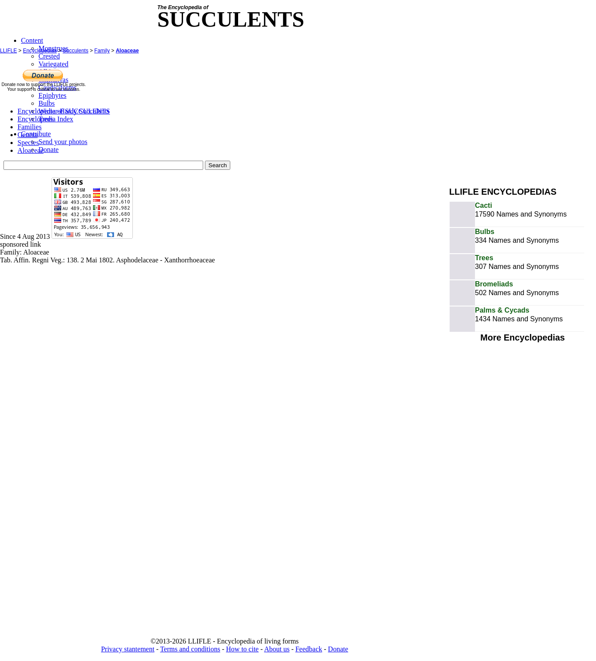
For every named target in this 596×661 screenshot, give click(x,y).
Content (32, 40)
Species (28, 142)
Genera (27, 134)
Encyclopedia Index (45, 119)
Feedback (308, 649)
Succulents (75, 51)
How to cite (242, 649)
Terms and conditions (190, 649)
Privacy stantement (127, 649)
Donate (338, 649)
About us (276, 649)
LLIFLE (8, 51)
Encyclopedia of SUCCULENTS (63, 111)
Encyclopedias (39, 51)
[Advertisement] (522, 117)
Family (102, 51)
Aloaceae (127, 51)
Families (29, 127)
